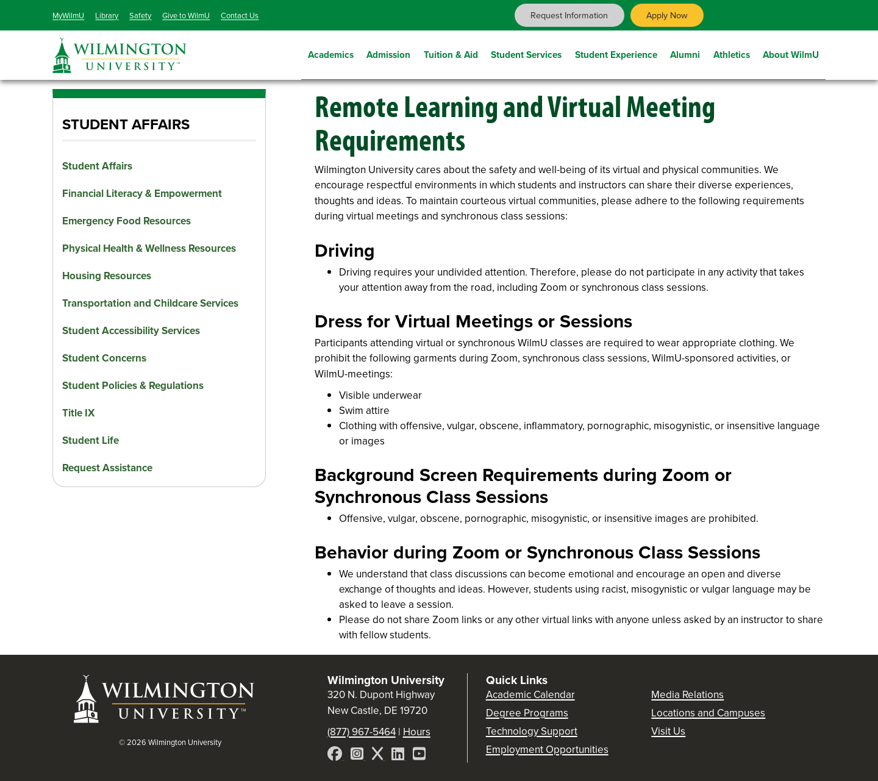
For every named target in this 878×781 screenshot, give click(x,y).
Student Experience (616, 53)
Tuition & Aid (451, 53)
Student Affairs (97, 166)
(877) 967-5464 (361, 732)
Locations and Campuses (708, 713)
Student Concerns (104, 358)
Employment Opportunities (547, 749)
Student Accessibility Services (131, 330)
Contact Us (240, 15)
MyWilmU (68, 15)
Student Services (526, 53)
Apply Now (667, 15)
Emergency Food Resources (126, 221)
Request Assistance (107, 468)
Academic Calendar (530, 694)
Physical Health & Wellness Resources (149, 248)
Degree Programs (527, 713)
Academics (331, 53)
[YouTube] (419, 756)
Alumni (685, 53)
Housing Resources (106, 276)
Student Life (90, 440)
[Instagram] (358, 756)
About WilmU (791, 53)
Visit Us (668, 731)
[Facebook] (335, 756)
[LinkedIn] (399, 756)
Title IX (78, 413)
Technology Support (531, 731)
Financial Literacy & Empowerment (142, 193)
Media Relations (687, 694)
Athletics (731, 53)
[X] (378, 756)
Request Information (569, 15)
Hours (416, 732)
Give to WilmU (186, 15)
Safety (140, 15)
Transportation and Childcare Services (150, 303)
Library (106, 15)
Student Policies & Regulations (133, 385)
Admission (388, 53)
